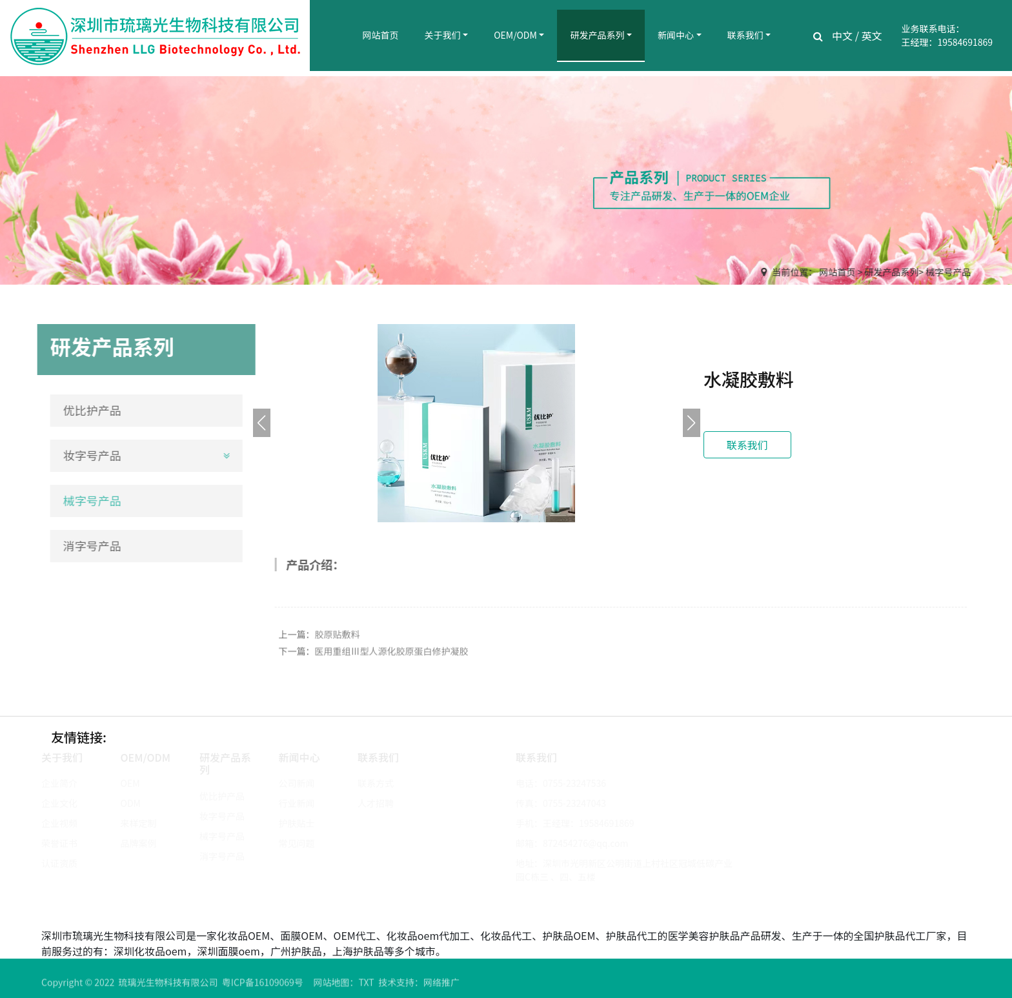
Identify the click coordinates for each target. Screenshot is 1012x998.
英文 (872, 35)
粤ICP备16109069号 (262, 985)
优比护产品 (90, 410)
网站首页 (381, 34)
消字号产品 (90, 545)
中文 (842, 35)
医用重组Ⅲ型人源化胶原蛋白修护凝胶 (392, 653)
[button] (691, 423)
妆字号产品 (90, 455)
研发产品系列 (597, 34)
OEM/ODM (515, 34)
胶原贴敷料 (337, 637)
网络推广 (441, 985)
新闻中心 (676, 34)
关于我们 (443, 34)
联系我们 (745, 34)
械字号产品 (948, 271)
